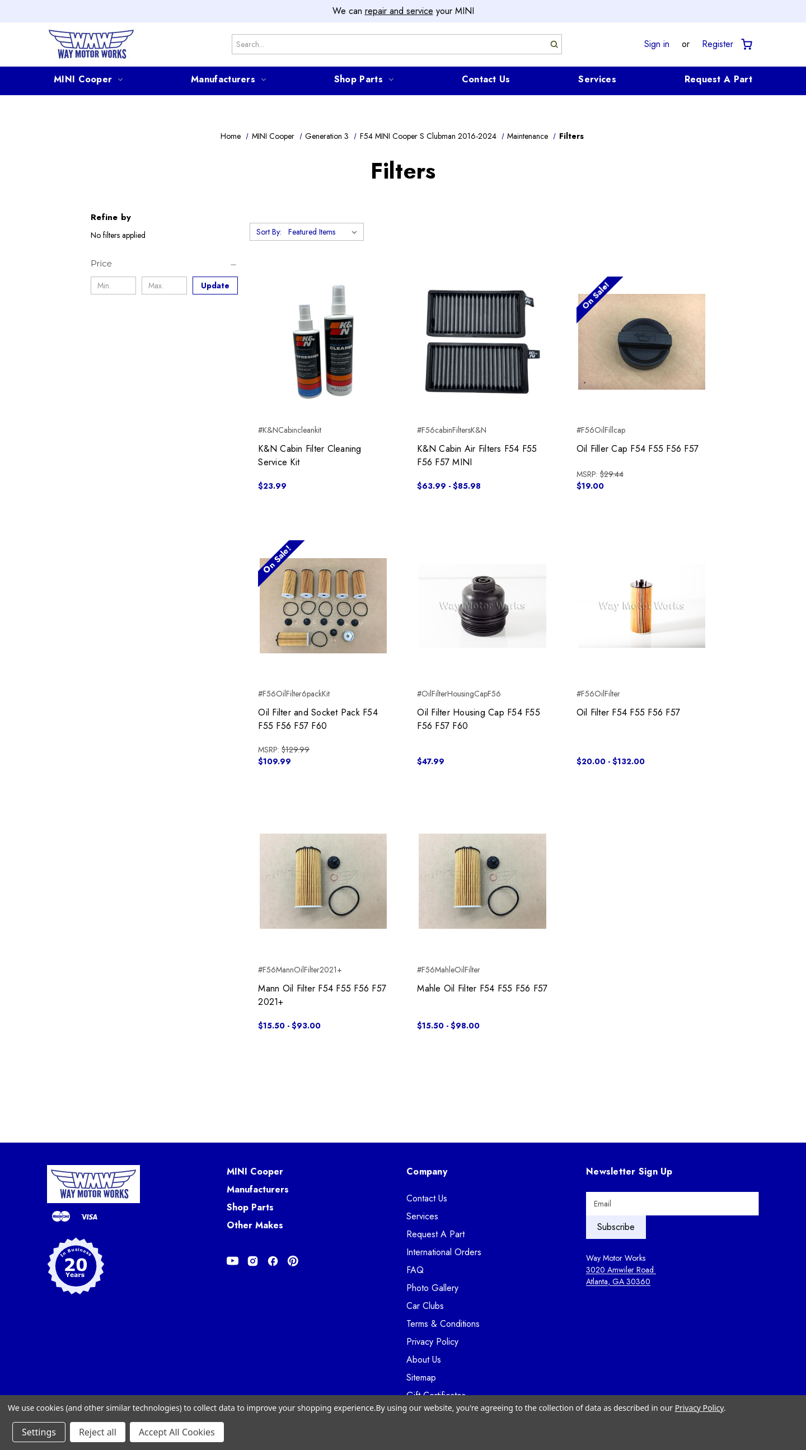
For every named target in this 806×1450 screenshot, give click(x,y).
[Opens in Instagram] (253, 1261)
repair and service (399, 10)
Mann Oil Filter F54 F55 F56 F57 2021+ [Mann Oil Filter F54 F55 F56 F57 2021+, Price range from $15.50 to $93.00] (322, 995)
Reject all (97, 1432)
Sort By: (269, 231)
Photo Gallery (432, 1287)
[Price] (164, 263)
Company (426, 1171)
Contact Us (486, 79)
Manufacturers (228, 79)
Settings (39, 1432)
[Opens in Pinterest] (293, 1261)
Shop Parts (363, 79)
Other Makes (255, 1225)
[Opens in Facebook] (273, 1261)
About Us (423, 1359)
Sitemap (421, 1377)
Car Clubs (425, 1305)
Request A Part (718, 79)
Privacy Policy (432, 1341)
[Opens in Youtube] (232, 1261)
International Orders (443, 1252)
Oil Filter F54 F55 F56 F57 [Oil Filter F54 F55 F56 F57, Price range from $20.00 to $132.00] (629, 712)
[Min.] (113, 285)
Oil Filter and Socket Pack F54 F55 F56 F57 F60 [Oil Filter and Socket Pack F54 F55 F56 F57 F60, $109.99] (318, 719)
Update (215, 285)
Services (597, 79)
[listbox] (325, 231)
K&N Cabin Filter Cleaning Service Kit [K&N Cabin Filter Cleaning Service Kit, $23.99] (309, 455)
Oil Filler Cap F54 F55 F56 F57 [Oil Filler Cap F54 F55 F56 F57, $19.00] (638, 448)
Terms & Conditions (443, 1323)
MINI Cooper (88, 79)
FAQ (415, 1270)
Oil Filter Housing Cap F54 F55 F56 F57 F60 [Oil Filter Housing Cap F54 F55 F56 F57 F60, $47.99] (478, 719)
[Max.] (164, 285)
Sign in (656, 44)
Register (717, 44)
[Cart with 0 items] (745, 44)
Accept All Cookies (177, 1432)
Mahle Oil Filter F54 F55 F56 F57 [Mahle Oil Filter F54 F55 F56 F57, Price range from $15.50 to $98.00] (482, 988)
